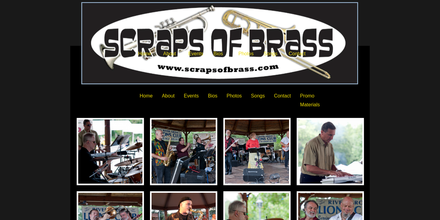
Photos (246, 53)
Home (144, 53)
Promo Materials (310, 100)
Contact (297, 53)
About (169, 53)
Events (195, 53)
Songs (270, 53)
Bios (218, 53)
